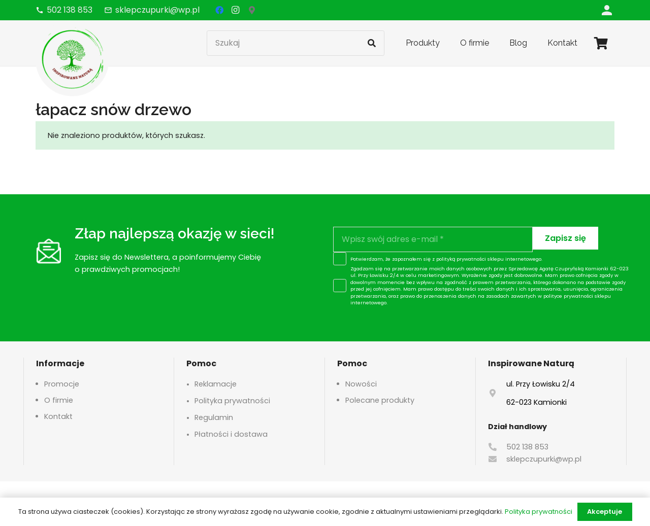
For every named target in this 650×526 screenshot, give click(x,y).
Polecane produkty (379, 400)
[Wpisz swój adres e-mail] (433, 239)
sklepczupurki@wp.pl (543, 459)
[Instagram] (236, 10)
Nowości (361, 384)
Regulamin (213, 417)
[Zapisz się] (565, 238)
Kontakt (58, 416)
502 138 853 (527, 447)
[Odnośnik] (606, 10)
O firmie (58, 400)
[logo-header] (72, 58)
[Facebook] (219, 10)
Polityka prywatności (232, 401)
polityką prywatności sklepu (470, 259)
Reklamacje (215, 384)
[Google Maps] (252, 10)
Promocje (61, 384)
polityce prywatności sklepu (577, 296)
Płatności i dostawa (231, 434)
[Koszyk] (601, 43)
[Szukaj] (295, 43)
